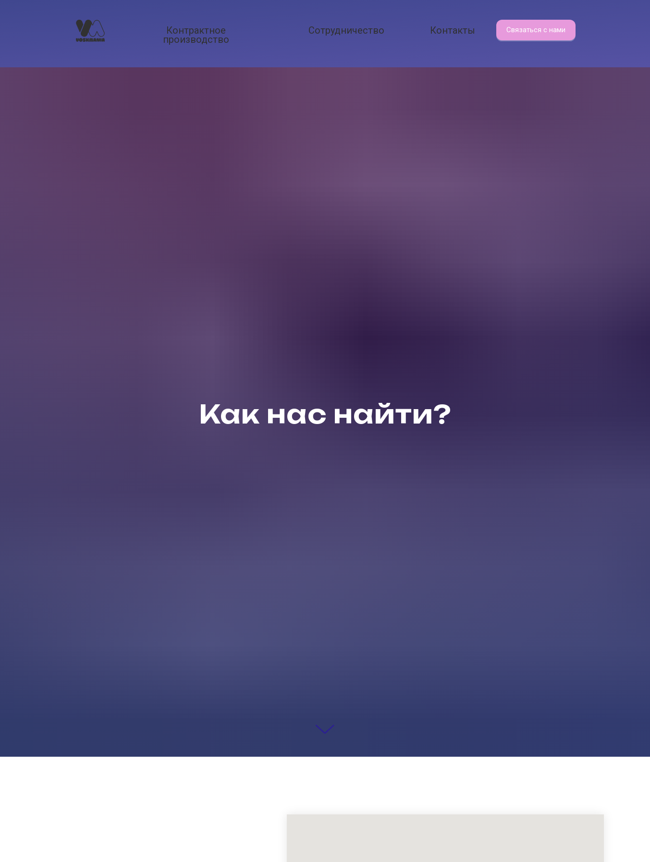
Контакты (452, 30)
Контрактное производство (196, 35)
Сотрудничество (346, 30)
